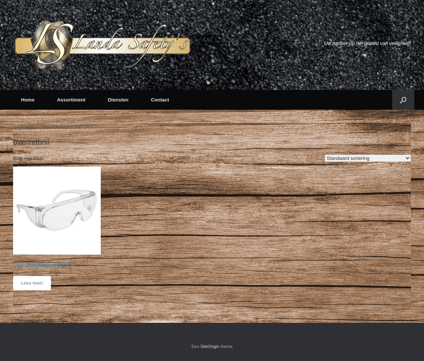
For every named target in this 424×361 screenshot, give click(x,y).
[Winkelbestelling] (368, 158)
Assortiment (71, 100)
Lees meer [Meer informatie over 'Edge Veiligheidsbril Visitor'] (32, 283)
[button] (403, 100)
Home (27, 100)
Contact (160, 100)
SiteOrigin (209, 346)
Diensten (118, 100)
